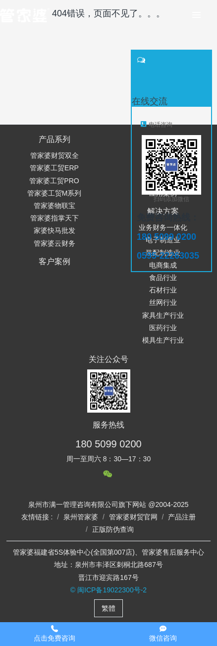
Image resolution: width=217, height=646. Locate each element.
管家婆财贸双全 (54, 155)
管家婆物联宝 (54, 206)
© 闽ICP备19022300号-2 (108, 590)
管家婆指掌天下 (54, 218)
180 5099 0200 (108, 443)
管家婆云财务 (54, 243)
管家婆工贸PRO (54, 181)
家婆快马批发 (54, 230)
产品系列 (54, 139)
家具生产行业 (163, 315)
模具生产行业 (163, 340)
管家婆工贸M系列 (54, 193)
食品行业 (163, 278)
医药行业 (163, 328)
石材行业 (163, 290)
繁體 (108, 608)
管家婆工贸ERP (54, 168)
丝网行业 (163, 302)
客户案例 (54, 261)
